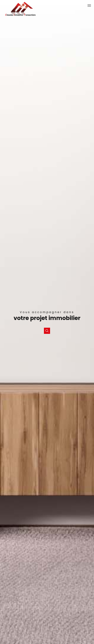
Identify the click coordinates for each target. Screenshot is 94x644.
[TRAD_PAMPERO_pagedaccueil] (20, 15)
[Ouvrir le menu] (90, 6)
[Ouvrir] (47, 331)
